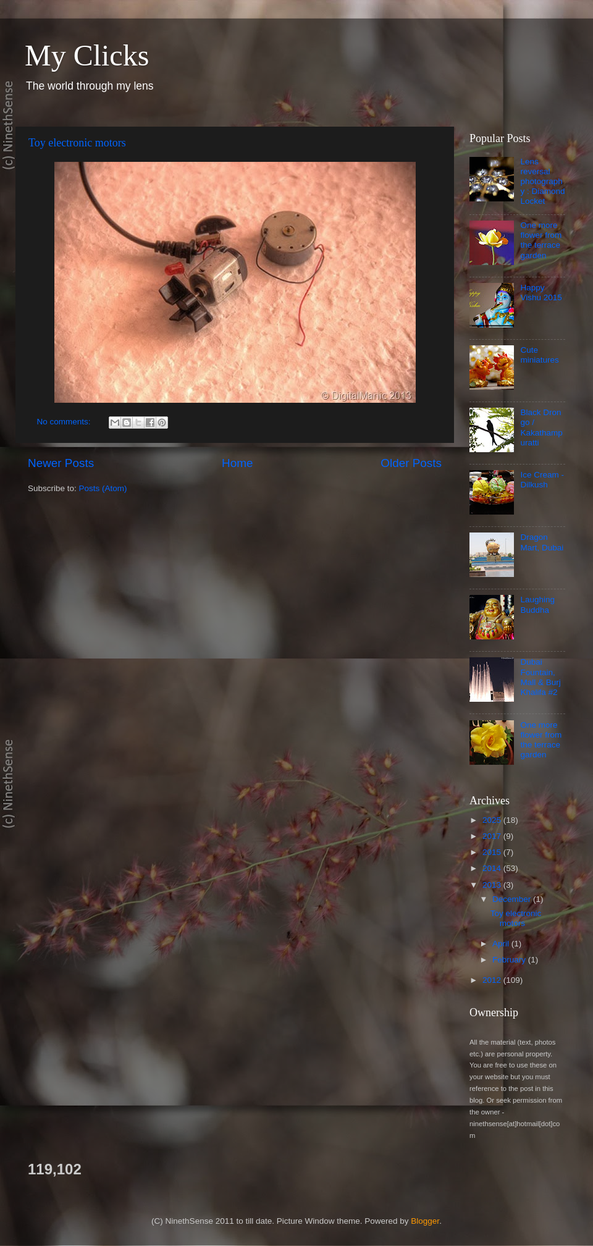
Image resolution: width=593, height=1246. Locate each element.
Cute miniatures (539, 354)
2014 (492, 868)
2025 (492, 820)
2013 (492, 885)
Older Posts (411, 463)
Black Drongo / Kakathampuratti (541, 427)
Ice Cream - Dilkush (542, 479)
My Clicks (87, 55)
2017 (492, 836)
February (510, 959)
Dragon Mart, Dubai (541, 542)
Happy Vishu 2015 (540, 292)
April (501, 943)
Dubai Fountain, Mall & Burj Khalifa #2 (540, 677)
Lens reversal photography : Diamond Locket (542, 181)
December (512, 899)
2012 (492, 980)
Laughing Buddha (537, 604)
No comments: (65, 421)
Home (237, 463)
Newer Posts (61, 463)
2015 (492, 852)
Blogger (425, 1221)
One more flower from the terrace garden (540, 240)
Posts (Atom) (103, 488)
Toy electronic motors (77, 143)
